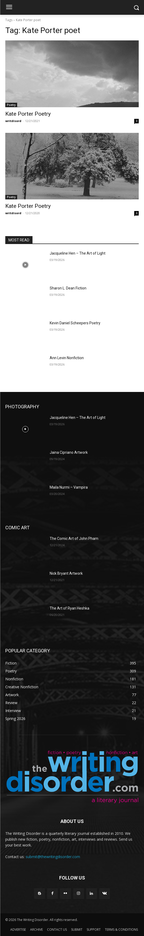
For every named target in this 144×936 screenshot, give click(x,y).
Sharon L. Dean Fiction (68, 288)
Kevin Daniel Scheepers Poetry (75, 323)
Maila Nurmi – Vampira (69, 487)
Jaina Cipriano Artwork (69, 452)
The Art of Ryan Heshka (69, 608)
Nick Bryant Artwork (66, 573)
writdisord (13, 121)
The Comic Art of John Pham (74, 538)
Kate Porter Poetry (28, 114)
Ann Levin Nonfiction (67, 358)
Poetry (11, 105)
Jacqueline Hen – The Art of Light (77, 253)
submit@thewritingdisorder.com (53, 856)
